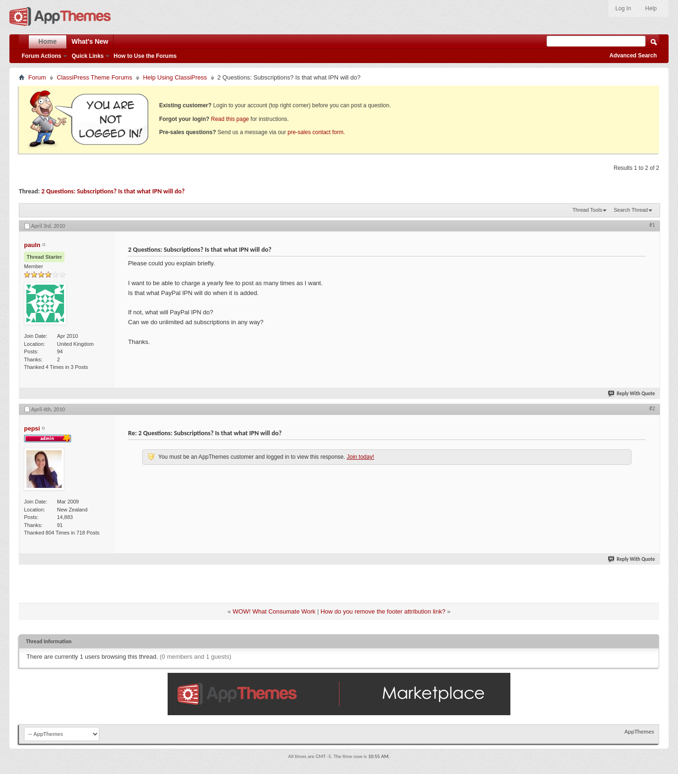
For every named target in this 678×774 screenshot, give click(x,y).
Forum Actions (41, 56)
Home (48, 41)
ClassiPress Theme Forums (94, 77)
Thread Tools (587, 210)
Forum (37, 77)
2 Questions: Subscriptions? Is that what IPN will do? (113, 191)
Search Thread (630, 210)
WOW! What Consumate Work (274, 611)
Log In (623, 8)
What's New (90, 41)
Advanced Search (633, 55)
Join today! (360, 457)
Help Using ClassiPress (175, 77)
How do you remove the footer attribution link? (383, 611)
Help (651, 8)
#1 (652, 225)
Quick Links (88, 56)
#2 (652, 408)
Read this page (230, 119)
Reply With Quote (632, 394)
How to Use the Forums (145, 56)
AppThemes (639, 731)
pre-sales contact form (316, 132)
